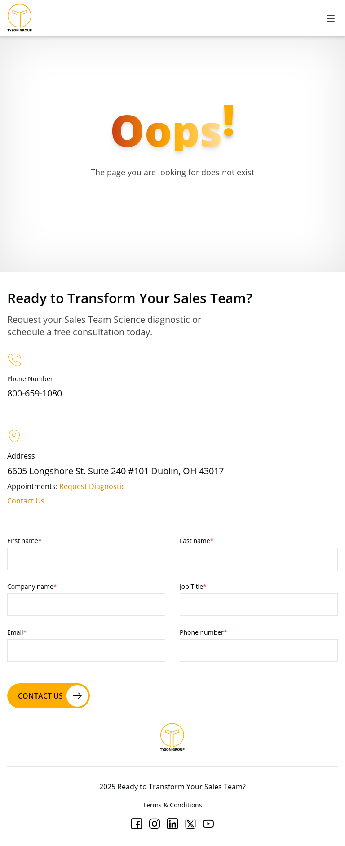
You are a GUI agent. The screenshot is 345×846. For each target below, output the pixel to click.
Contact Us (25, 501)
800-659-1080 (34, 393)
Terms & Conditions (172, 805)
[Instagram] (154, 824)
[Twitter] (190, 824)
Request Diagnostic (92, 486)
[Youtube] (208, 824)
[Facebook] (136, 824)
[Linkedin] (172, 824)
